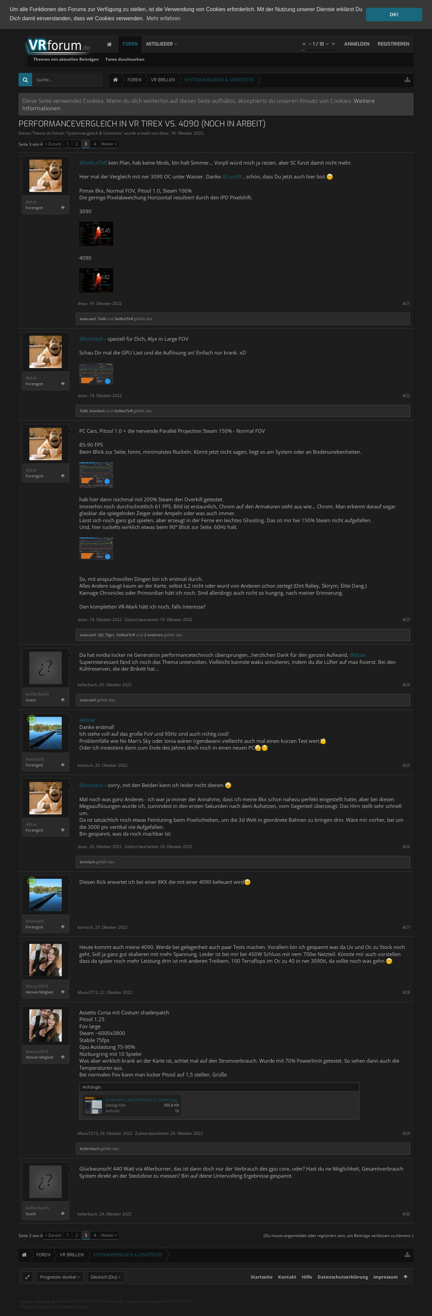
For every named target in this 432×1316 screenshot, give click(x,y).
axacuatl (88, 318)
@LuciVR (232, 176)
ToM (102, 318)
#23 (406, 619)
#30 (406, 1213)
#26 (406, 846)
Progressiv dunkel (58, 1290)
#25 (406, 765)
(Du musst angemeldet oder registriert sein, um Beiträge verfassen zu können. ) (338, 1235)
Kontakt (287, 1290)
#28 (406, 992)
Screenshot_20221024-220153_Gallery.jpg (141, 1099)
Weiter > (109, 144)
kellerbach (37, 694)
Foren (136, 44)
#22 (406, 395)
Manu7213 (37, 986)
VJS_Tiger (106, 634)
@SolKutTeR (93, 162)
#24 (406, 684)
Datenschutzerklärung (343, 1290)
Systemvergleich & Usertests (94, 133)
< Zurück (53, 144)
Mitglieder (166, 44)
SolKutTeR (124, 318)
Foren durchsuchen (207, 59)
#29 (406, 1133)
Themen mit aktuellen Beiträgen (148, 59)
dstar (164, 133)
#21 (406, 303)
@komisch (91, 338)
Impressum (385, 1290)
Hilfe (307, 1290)
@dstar (358, 654)
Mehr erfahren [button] (163, 18)
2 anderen (153, 634)
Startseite (262, 1290)
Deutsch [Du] (104, 1290)
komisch (97, 410)
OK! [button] (393, 14)
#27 (406, 927)
